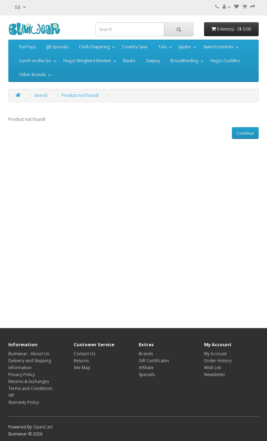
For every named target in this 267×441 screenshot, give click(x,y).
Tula (162, 47)
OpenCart (42, 427)
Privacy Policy (21, 374)
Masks (129, 61)
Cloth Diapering (94, 47)
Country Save (135, 47)
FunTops (27, 47)
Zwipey (153, 61)
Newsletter (214, 374)
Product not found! (80, 95)
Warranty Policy (23, 402)
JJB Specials (57, 47)
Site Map (82, 368)
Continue (245, 133)
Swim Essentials (218, 47)
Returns (81, 361)
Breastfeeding (184, 61)
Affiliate (146, 368)
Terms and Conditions (30, 388)
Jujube (185, 47)
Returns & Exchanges (28, 381)
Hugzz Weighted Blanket (87, 61)
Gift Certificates (154, 361)
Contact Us (84, 354)
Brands (146, 354)
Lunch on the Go (35, 61)
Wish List (212, 368)
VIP (11, 395)
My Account (215, 354)
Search (41, 95)
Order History (218, 361)
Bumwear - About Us (28, 354)
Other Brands (32, 74)
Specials (147, 374)
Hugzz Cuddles (225, 61)
